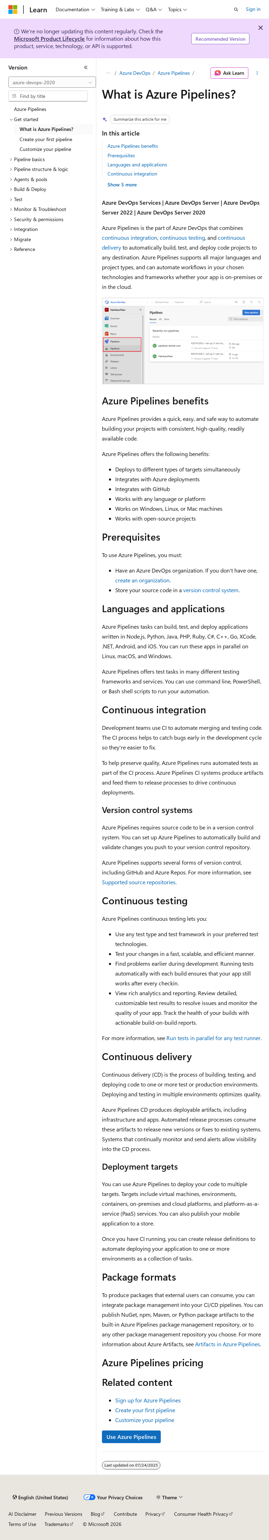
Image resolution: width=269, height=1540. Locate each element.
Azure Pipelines (174, 73)
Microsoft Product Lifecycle (49, 38)
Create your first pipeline (145, 1410)
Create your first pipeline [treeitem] (46, 139)
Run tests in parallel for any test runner (213, 1038)
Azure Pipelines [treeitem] (30, 109)
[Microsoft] (13, 9)
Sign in (253, 9)
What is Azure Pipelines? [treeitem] (46, 129)
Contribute (125, 1514)
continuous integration (129, 237)
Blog (95, 1514)
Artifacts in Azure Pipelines (227, 1344)
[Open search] (236, 9)
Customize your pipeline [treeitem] (45, 149)
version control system (211, 590)
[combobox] (52, 82)
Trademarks (56, 1524)
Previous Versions (63, 1514)
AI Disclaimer (22, 1514)
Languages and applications (137, 164)
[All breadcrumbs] (108, 73)
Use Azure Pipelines (131, 1436)
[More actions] (257, 73)
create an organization (142, 580)
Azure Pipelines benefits (133, 146)
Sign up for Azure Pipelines (148, 1400)
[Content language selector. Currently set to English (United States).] (40, 1497)
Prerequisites (121, 155)
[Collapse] (85, 67)
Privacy (153, 1514)
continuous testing (182, 237)
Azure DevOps (134, 73)
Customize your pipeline (144, 1419)
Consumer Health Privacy (201, 1514)
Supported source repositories (138, 882)
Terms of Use (22, 1524)
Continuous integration (132, 173)
